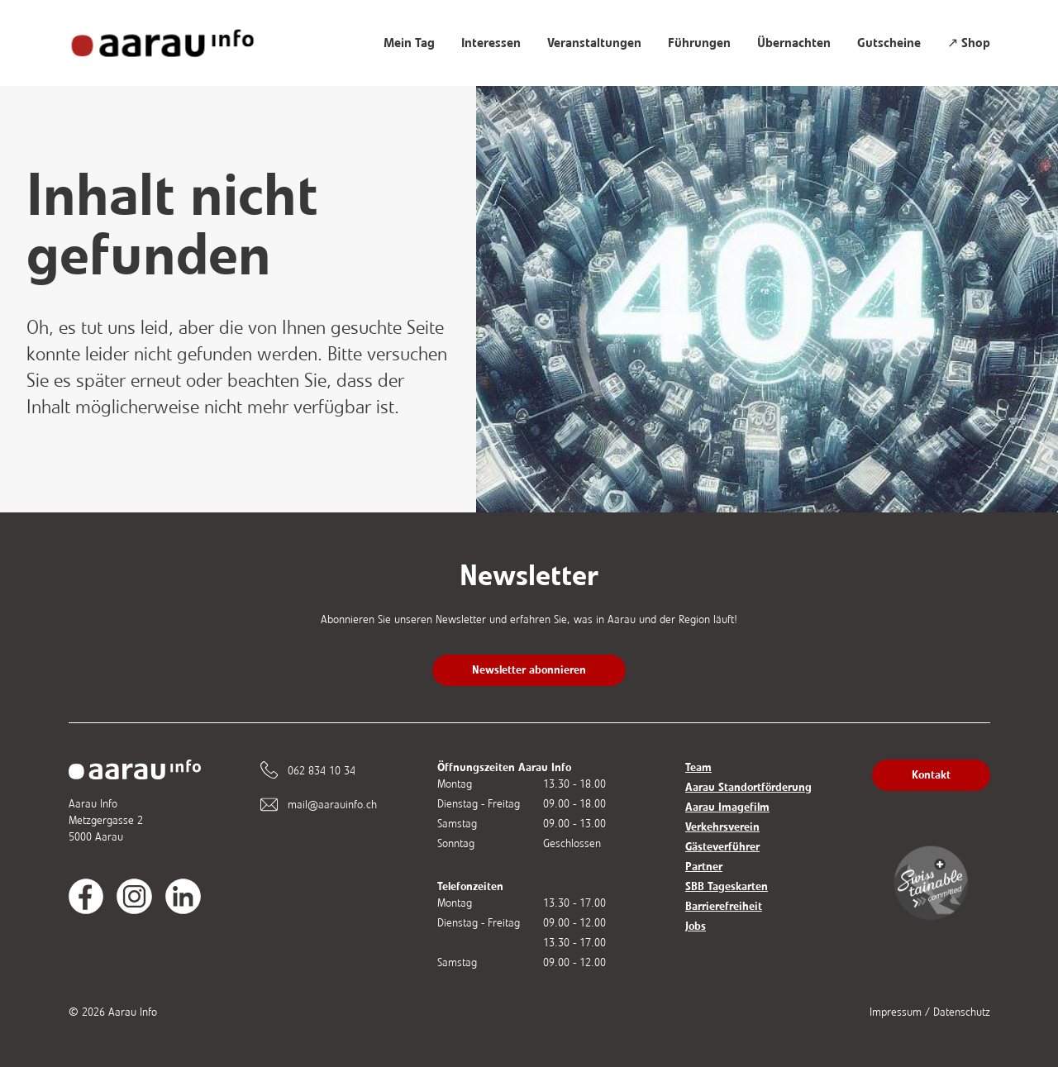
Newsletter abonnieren (529, 670)
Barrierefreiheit (723, 906)
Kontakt (931, 775)
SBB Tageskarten (726, 886)
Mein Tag (409, 43)
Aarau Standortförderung (748, 787)
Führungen (699, 43)
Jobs (695, 926)
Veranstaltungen (594, 43)
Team (698, 767)
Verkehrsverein (722, 827)
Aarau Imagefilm (727, 807)
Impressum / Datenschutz (930, 1012)
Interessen (491, 43)
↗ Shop (968, 43)
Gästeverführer (722, 847)
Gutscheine (889, 43)
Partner (703, 867)
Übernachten (794, 43)
